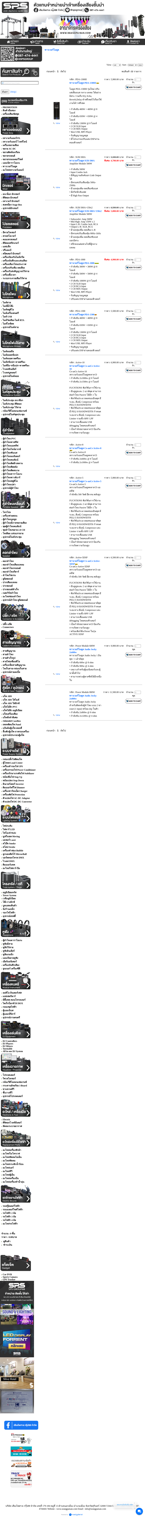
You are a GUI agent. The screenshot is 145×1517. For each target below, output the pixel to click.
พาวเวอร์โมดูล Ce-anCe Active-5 (85, 481)
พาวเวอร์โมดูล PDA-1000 (81, 263)
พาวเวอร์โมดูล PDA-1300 (81, 314)
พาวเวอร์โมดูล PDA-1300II (82, 83)
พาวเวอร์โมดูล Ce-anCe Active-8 (85, 448)
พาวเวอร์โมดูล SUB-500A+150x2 (85, 211)
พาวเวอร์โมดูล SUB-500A (82, 160)
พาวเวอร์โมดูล (52, 50)
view (56, 123)
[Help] (13, 92)
